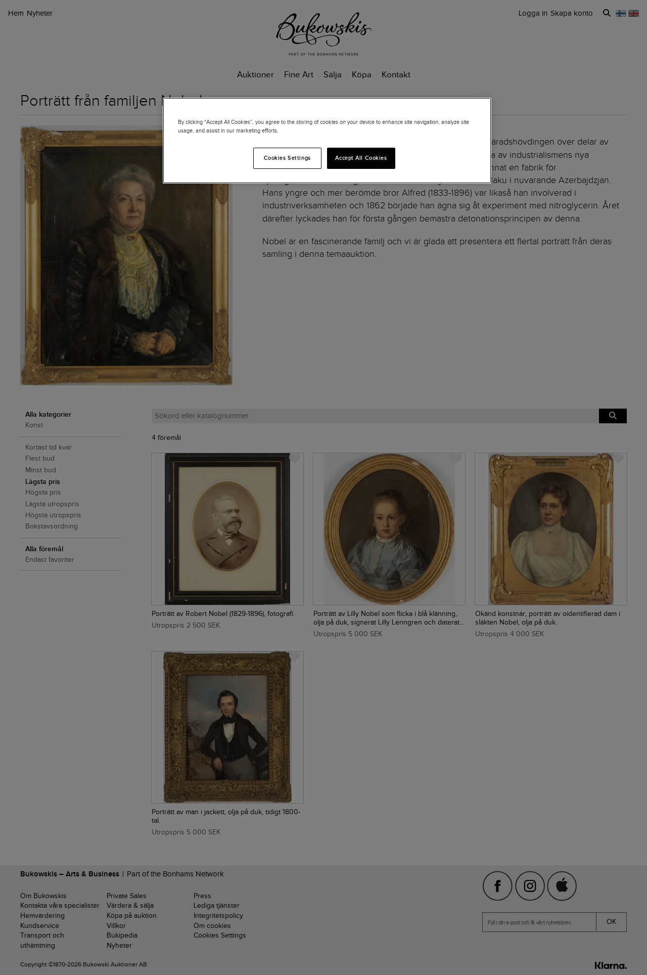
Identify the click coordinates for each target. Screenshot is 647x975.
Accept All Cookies (361, 158)
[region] (327, 141)
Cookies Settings (287, 158)
